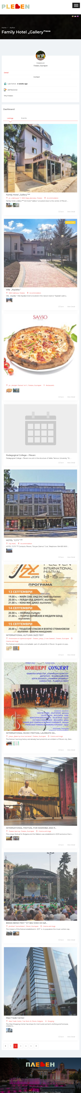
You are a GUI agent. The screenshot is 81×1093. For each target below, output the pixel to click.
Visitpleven (40, 63)
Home (4, 28)
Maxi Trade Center (17, 1014)
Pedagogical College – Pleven (22, 453)
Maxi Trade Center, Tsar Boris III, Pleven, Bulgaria (26, 1017)
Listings (10, 118)
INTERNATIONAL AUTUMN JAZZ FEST (26, 631)
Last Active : (18, 84)
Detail (6, 73)
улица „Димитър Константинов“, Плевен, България (27, 732)
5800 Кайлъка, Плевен (17, 289)
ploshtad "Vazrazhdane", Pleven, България (24, 922)
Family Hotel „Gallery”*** (20, 191)
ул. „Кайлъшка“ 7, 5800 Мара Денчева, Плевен (25, 194)
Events (24, 118)
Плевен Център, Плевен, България (22, 827)
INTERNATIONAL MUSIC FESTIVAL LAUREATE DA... (32, 729)
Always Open (68, 224)
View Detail (68, 206)
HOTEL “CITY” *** (16, 536)
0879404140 (12, 90)
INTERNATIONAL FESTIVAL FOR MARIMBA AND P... (32, 824)
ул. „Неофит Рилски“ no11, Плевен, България (25, 381)
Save (59, 206)
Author (12, 28)
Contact (37, 77)
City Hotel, (13, 539)
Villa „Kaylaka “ (16, 286)
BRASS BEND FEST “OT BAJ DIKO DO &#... (28, 919)
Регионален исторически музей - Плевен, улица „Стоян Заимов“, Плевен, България (38, 634)
